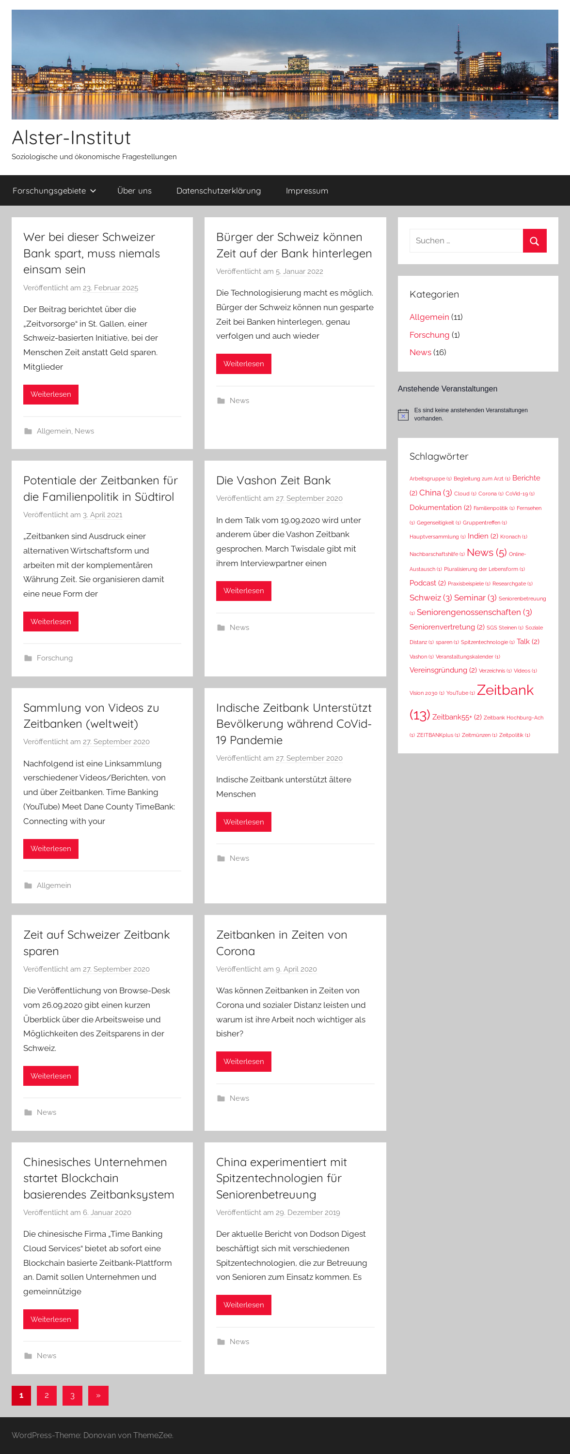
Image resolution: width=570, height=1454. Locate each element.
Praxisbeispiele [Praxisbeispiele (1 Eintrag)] (469, 583)
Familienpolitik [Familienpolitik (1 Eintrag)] (494, 508)
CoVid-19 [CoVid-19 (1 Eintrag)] (520, 493)
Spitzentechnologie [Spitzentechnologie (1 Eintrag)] (488, 642)
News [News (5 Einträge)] (487, 552)
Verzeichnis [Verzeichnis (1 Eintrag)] (495, 671)
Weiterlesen (51, 394)
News (84, 431)
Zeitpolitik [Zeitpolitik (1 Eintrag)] (514, 735)
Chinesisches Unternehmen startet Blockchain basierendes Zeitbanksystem (98, 1177)
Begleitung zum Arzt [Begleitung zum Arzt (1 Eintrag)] (482, 478)
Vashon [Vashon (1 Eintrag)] (422, 657)
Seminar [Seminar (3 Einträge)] (475, 597)
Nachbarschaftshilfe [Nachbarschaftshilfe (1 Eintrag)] (437, 554)
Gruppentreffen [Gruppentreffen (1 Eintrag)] (485, 522)
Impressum (307, 190)
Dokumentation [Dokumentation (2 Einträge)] (441, 507)
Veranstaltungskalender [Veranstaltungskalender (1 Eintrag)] (468, 657)
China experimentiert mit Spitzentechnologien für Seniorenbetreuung (281, 1177)
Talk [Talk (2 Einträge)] (528, 641)
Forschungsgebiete (54, 190)
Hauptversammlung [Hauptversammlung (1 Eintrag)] (438, 537)
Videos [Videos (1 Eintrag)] (525, 671)
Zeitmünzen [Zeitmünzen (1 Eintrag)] (479, 735)
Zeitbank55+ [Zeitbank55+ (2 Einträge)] (457, 717)
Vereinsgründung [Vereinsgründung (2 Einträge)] (443, 670)
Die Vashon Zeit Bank (273, 480)
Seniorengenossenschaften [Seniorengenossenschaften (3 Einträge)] (474, 612)
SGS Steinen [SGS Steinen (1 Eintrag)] (505, 627)
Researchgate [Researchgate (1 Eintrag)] (512, 583)
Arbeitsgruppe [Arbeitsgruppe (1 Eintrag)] (431, 478)
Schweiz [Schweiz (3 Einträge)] (431, 597)
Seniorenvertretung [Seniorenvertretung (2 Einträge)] (447, 627)
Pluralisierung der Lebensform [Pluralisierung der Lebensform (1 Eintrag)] (484, 569)
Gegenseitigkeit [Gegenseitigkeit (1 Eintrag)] (439, 522)
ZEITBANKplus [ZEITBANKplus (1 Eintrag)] (438, 735)
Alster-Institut (71, 137)
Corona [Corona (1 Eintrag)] (491, 493)
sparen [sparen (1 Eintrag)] (447, 642)
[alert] (478, 414)
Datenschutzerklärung (218, 190)
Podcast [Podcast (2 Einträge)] (428, 583)
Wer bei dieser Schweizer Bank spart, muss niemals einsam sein (91, 252)
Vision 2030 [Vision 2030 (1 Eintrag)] (427, 693)
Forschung (55, 658)
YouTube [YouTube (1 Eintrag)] (460, 693)
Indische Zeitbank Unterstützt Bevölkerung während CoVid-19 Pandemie (294, 723)
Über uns (134, 190)
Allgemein (54, 431)
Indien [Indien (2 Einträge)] (483, 536)
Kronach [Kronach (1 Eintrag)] (513, 537)
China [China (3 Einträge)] (435, 492)
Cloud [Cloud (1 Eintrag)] (465, 493)
